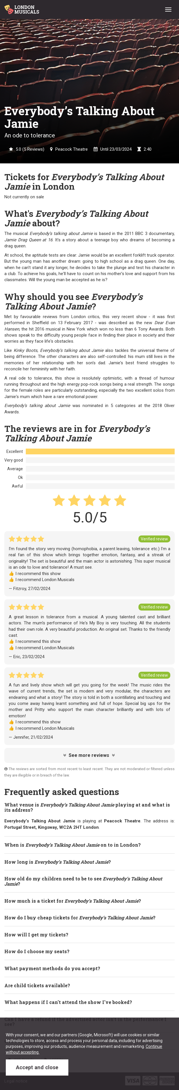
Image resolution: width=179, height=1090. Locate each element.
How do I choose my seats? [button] (37, 951)
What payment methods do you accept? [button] (52, 968)
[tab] (89, 807)
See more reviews (89, 755)
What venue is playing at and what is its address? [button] (87, 807)
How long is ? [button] (57, 862)
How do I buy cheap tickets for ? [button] (80, 917)
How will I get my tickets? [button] (36, 935)
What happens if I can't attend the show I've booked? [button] (68, 1002)
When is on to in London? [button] (72, 845)
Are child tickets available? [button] (37, 985)
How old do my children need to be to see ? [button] (83, 881)
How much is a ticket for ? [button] (72, 901)
